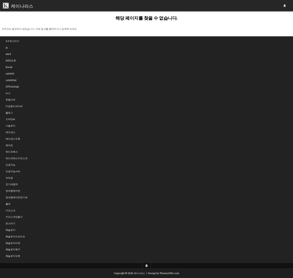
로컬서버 (10, 99)
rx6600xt (11, 80)
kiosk (9, 67)
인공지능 (10, 164)
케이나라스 (22, 5)
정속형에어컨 (13, 190)
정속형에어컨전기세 (16, 197)
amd (8, 54)
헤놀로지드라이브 (15, 236)
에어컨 (9, 145)
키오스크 (10, 210)
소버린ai (10, 119)
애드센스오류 (13, 138)
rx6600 (10, 73)
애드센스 (10, 132)
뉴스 (8, 93)
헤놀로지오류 (13, 256)
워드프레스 (12, 151)
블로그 (9, 112)
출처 (8, 204)
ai (7, 47)
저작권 (9, 178)
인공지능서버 (13, 171)
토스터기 (10, 223)
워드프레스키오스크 (16, 158)
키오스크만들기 (14, 216)
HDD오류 (11, 60)
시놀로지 (10, 125)
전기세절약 (12, 184)
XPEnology (12, 86)
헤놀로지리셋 (13, 243)
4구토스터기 (12, 41)
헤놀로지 (10, 230)
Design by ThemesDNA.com (163, 273)
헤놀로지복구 (13, 249)
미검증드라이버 (14, 106)
